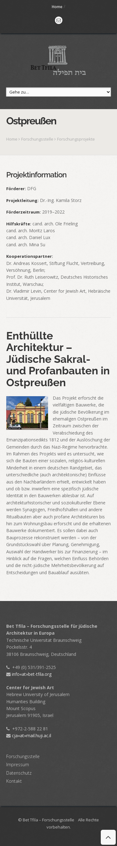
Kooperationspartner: (29, 256)
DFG (31, 188)
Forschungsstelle (37, 139)
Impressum (17, 764)
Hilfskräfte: (18, 224)
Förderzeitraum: (23, 212)
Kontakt (14, 781)
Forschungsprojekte (76, 139)
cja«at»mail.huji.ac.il (28, 735)
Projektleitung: (22, 200)
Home (57, 6)
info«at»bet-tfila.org (28, 674)
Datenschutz (19, 773)
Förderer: (16, 188)
